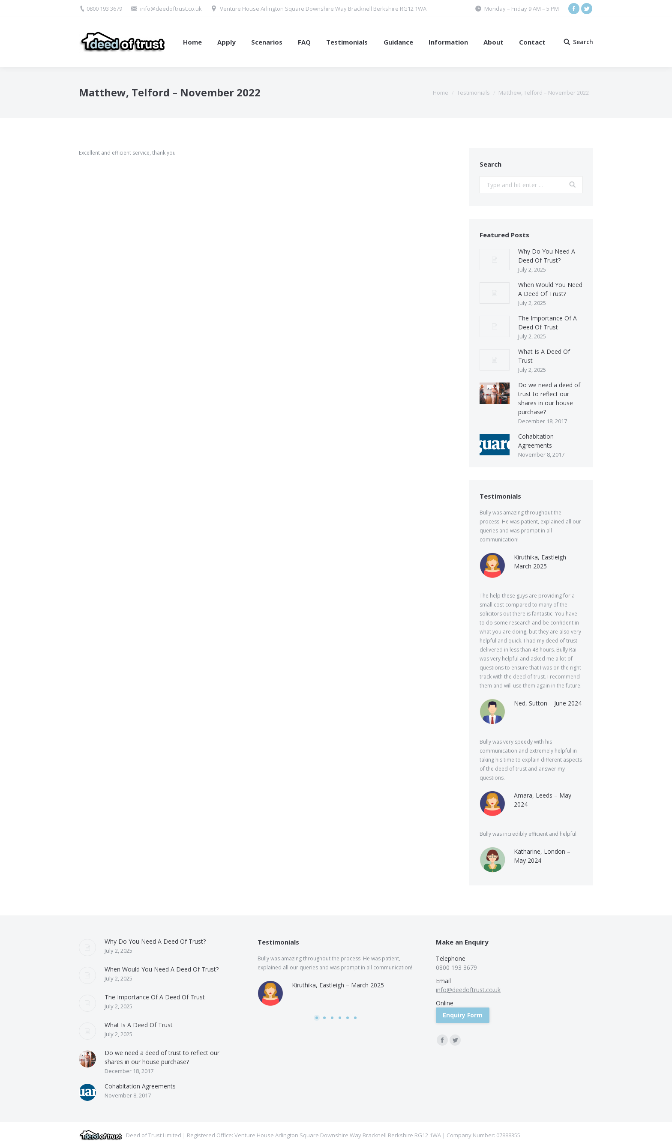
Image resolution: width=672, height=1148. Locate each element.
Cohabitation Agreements (536, 440)
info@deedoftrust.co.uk (171, 8)
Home (440, 92)
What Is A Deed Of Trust (544, 356)
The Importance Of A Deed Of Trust (547, 322)
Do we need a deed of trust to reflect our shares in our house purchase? (549, 398)
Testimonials (473, 92)
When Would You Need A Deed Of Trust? (550, 289)
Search (583, 42)
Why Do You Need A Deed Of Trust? (546, 255)
